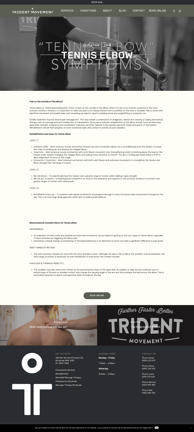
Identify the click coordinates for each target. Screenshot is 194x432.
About (108, 10)
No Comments (114, 64)
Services (68, 10)
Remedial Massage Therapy (68, 377)
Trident (77, 64)
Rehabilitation (61, 374)
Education (91, 45)
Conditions (89, 10)
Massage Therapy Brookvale (68, 385)
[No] (190, 428)
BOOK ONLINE (157, 10)
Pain (107, 45)
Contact (139, 10)
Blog (123, 10)
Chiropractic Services (65, 370)
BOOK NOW (97, 2)
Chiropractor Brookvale (66, 381)
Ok (157, 428)
